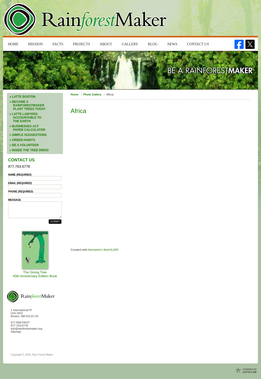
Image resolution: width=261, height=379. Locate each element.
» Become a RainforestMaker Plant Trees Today (27, 105)
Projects (81, 44)
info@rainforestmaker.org (26, 328)
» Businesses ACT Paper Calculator (27, 128)
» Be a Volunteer (24, 145)
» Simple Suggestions (28, 135)
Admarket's (95, 249)
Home (13, 44)
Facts (58, 44)
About (106, 44)
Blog (153, 44)
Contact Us (198, 44)
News (172, 44)
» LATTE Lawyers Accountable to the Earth (25, 117)
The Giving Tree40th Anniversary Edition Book (35, 254)
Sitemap (16, 331)
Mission (35, 44)
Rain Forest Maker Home (85, 19)
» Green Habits (22, 140)
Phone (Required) (20, 191)
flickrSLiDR (110, 249)
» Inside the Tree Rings (29, 150)
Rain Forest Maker (42, 354)
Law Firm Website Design (246, 370)
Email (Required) (20, 183)
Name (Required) (20, 174)
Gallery (130, 44)
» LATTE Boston (22, 97)
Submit (55, 221)
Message (14, 200)
